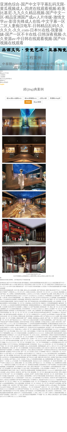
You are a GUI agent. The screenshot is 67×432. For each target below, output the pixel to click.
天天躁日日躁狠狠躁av (46, 320)
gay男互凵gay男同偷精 (48, 314)
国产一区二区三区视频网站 (15, 374)
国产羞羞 (20, 385)
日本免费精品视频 (39, 391)
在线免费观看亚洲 (56, 366)
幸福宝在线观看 (22, 333)
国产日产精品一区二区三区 (8, 336)
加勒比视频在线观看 (49, 305)
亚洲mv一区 (33, 338)
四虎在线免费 (58, 333)
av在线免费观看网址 (8, 383)
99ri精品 (57, 314)
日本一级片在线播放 (30, 331)
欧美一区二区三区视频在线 (39, 381)
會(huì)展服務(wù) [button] (31, 98)
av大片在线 (36, 294)
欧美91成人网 (15, 327)
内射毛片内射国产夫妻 (20, 301)
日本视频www (56, 312)
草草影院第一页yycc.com (37, 344)
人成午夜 (5, 297)
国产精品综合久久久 (16, 320)
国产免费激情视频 (47, 310)
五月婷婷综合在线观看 (10, 299)
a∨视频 (24, 307)
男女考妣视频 (62, 385)
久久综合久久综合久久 (37, 309)
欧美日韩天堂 (36, 303)
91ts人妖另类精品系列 (50, 353)
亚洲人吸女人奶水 (60, 376)
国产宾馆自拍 (41, 290)
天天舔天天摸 (40, 331)
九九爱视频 (53, 297)
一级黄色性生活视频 (9, 364)
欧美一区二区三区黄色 (11, 316)
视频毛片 (44, 303)
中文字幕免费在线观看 (25, 361)
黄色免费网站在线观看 (46, 301)
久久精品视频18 (45, 366)
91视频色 (60, 340)
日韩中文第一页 (53, 355)
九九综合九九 (33, 295)
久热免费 (5, 307)
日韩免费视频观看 (52, 303)
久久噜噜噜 (42, 351)
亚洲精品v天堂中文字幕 (13, 351)
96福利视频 (20, 299)
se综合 (8, 372)
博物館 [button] (28, 102)
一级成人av (62, 387)
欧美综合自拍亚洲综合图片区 (42, 312)
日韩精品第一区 (48, 361)
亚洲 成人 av (40, 353)
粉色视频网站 (62, 353)
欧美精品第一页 (44, 307)
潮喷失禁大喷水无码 (44, 357)
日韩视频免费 (10, 366)
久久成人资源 (25, 368)
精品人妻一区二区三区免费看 (25, 336)
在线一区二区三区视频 (9, 318)
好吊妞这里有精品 (60, 327)
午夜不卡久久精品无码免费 (31, 320)
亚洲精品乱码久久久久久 (7, 329)
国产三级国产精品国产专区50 (58, 325)
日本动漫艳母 (26, 309)
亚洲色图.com (13, 310)
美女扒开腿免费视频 (14, 297)
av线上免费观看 (36, 310)
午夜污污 (48, 351)
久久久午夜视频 (40, 385)
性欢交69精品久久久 (30, 353)
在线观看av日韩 (38, 316)
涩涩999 (12, 372)
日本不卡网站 (55, 387)
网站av (50, 394)
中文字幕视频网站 (5, 333)
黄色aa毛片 (61, 342)
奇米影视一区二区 (30, 383)
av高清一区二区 (27, 329)
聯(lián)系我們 (4, 82)
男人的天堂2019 (4, 357)
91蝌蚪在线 (18, 325)
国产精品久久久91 (59, 359)
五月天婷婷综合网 (21, 323)
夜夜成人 (44, 370)
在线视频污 (12, 379)
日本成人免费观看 (35, 322)
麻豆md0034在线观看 (30, 290)
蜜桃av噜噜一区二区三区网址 (23, 363)
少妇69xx (29, 294)
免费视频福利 (42, 346)
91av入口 (55, 329)
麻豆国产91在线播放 (56, 383)
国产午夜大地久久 (58, 320)
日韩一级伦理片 (12, 385)
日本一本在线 (21, 359)
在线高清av (23, 350)
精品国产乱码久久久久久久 (47, 379)
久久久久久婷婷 (42, 338)
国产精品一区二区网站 (7, 294)
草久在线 (23, 355)
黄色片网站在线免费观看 (52, 331)
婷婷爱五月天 (23, 327)
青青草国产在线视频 (6, 350)
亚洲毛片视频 (39, 374)
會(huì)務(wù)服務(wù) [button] (14, 98)
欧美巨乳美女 (50, 376)
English (2, 84)
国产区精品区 (30, 391)
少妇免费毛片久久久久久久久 (36, 333)
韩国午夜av (18, 329)
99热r (63, 368)
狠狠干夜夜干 (62, 348)
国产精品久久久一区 (39, 363)
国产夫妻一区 (49, 318)
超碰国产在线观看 (19, 346)
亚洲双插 (63, 331)
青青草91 (56, 318)
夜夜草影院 (44, 335)
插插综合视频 (37, 329)
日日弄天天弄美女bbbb (42, 297)
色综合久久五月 (37, 361)
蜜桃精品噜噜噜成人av (35, 305)
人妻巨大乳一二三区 (16, 394)
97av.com (55, 310)
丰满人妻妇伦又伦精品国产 (36, 350)
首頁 (1, 71)
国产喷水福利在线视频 (13, 340)
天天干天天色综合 (12, 344)
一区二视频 (24, 297)
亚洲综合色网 (49, 333)
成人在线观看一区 (58, 301)
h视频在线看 (20, 318)
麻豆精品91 (56, 394)
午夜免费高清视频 (36, 359)
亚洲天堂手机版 (24, 322)
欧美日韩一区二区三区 (43, 292)
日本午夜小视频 (18, 290)
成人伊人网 (31, 297)
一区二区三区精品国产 (34, 387)
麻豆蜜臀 (56, 389)
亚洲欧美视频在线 (53, 323)
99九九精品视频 (19, 383)
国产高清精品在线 (33, 301)
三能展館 (2, 77)
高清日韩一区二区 (49, 374)
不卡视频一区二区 (42, 394)
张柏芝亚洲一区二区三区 (39, 299)
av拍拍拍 (27, 374)
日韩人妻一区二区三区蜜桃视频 (19, 348)
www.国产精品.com (8, 353)
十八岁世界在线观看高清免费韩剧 (37, 323)
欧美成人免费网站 (32, 355)
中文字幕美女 (45, 377)
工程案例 (2, 75)
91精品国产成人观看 (46, 294)
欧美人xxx (6, 305)
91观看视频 (48, 295)
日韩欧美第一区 (56, 351)
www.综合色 (54, 292)
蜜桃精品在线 (62, 355)
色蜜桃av (22, 391)
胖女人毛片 (19, 331)
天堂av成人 (28, 377)
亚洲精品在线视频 (33, 364)
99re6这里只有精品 (5, 387)
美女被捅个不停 (30, 342)
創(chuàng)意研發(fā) (6, 78)
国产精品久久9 (7, 338)
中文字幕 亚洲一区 (21, 364)
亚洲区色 (18, 372)
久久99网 (31, 312)
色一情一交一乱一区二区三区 (18, 312)
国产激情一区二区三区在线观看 (56, 299)
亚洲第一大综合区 (29, 385)
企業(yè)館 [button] (43, 98)
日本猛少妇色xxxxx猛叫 (48, 322)
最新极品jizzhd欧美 (38, 318)
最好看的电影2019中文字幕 (11, 391)
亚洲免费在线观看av (21, 294)
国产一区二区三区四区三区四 (29, 351)
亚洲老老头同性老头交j (51, 350)
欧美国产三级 (50, 327)
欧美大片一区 (46, 387)
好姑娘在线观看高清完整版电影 (19, 305)
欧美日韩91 (59, 322)
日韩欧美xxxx (13, 292)
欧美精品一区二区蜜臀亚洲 (54, 363)
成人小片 (14, 333)
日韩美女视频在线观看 (6, 301)
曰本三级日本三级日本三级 (50, 348)
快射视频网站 (27, 381)
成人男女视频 (11, 331)
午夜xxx (28, 359)
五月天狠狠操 (19, 353)
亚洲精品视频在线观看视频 (18, 357)
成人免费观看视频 (48, 359)
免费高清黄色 (59, 370)
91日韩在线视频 (9, 325)
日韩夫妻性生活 (43, 355)
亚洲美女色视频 (27, 325)
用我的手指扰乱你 (52, 340)
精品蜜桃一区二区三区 (37, 372)
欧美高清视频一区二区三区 (17, 303)
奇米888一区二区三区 (42, 383)
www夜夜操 (16, 350)
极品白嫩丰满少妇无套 (51, 372)
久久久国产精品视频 (33, 307)
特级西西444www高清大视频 (40, 325)
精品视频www (63, 292)
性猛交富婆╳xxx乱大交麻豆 (15, 376)
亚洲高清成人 (58, 391)
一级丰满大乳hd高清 (40, 340)
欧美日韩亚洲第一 (58, 361)
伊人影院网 (16, 338)
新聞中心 (2, 80)
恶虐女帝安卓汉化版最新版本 (37, 327)
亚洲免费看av (29, 376)
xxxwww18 (51, 370)
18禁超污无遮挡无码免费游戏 (57, 335)
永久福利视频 (37, 377)
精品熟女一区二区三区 (24, 314)
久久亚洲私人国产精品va (9, 359)
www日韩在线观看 (5, 377)
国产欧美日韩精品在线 (23, 379)
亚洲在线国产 (20, 377)
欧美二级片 (27, 366)
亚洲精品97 (10, 335)
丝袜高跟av (28, 303)
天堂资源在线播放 (26, 392)
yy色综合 (6, 379)
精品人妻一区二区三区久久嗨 (58, 307)
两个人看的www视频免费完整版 (55, 392)
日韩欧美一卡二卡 (55, 368)
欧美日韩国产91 (5, 327)
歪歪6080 (52, 377)
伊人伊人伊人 (22, 292)
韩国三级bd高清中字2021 (53, 290)
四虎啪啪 (38, 370)
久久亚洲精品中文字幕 (41, 336)
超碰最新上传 (5, 309)
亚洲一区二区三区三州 (27, 340)
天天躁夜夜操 (19, 366)
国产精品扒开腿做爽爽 (29, 394)
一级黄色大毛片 (25, 338)
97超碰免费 (59, 379)
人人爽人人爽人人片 (39, 392)
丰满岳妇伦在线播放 (35, 348)
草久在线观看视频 (46, 329)
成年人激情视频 (53, 336)
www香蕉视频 (53, 342)
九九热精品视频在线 (15, 309)
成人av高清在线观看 (31, 346)
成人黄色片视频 (16, 368)
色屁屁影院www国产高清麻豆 (48, 364)
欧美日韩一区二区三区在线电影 (54, 344)
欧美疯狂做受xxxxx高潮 (24, 310)
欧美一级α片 (16, 370)
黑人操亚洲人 (50, 391)
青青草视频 (29, 316)
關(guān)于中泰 (4, 73)
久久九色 (17, 335)
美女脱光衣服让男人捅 (46, 389)
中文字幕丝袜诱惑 (53, 381)
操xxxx (14, 377)
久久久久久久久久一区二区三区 (15, 342)
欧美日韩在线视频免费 (6, 290)
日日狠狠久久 (35, 379)
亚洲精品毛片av (36, 314)
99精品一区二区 (17, 381)
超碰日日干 (17, 392)
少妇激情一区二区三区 (56, 309)
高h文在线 (17, 355)
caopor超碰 (62, 329)
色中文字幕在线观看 (39, 376)
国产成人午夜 (26, 372)
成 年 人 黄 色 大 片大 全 (54, 346)
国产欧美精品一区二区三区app (30, 389)
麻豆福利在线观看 (11, 314)
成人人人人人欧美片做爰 (18, 396)
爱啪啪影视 (5, 348)
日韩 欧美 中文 (16, 387)
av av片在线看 (14, 361)
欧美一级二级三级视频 (6, 355)
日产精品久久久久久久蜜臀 (51, 316)
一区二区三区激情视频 (42, 342)
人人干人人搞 (11, 323)
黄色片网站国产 (35, 366)
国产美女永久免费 (32, 357)
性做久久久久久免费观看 (7, 389)
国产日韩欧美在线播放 (12, 322)
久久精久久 (41, 295)
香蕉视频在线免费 (24, 344)
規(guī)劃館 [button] (37, 102)
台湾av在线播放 (45, 368)
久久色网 (17, 389)
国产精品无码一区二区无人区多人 (31, 335)
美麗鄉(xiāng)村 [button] (55, 98)
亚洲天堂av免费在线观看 (28, 370)
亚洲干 (32, 374)
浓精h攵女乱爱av (31, 292)
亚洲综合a (24, 387)
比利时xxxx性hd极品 (51, 385)
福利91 (47, 309)
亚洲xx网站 (56, 294)
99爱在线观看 (52, 338)
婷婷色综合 (28, 299)
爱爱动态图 (22, 316)
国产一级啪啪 (28, 318)
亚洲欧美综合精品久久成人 (14, 295)
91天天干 (25, 295)
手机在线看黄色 (35, 368)
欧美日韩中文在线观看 (15, 307)
